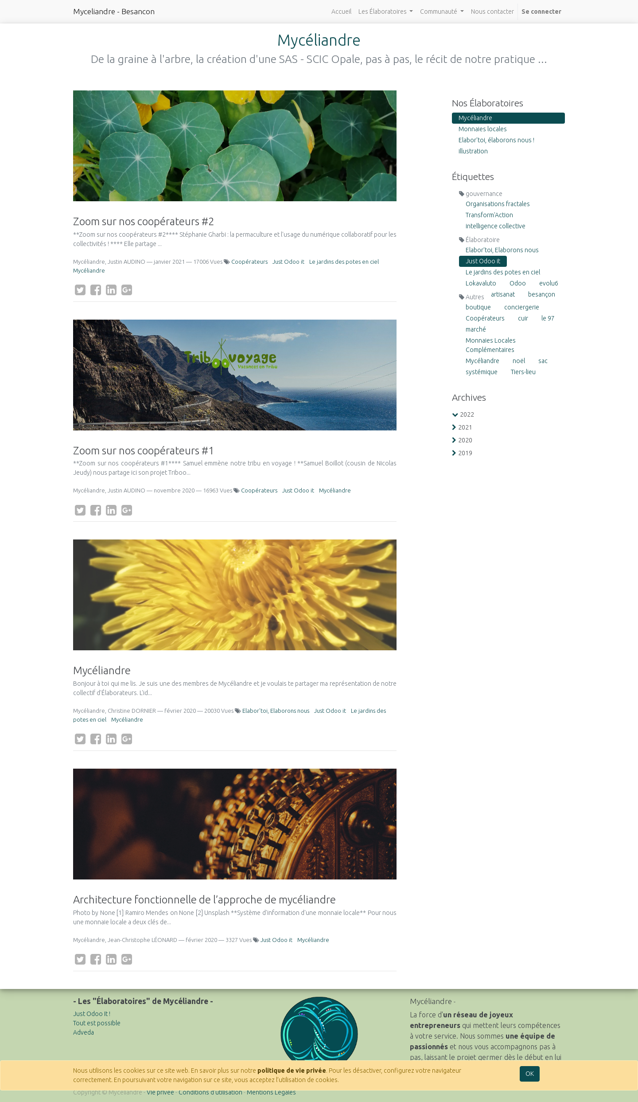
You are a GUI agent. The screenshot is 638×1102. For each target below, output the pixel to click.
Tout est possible (97, 1023)
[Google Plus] (126, 290)
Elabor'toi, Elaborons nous (275, 710)
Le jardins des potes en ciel (344, 261)
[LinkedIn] (111, 290)
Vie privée (160, 1092)
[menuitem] (341, 12)
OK (529, 1073)
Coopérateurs (249, 261)
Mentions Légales (271, 1092)
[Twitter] (80, 290)
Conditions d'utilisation (210, 1092)
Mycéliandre (89, 270)
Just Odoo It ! (91, 1013)
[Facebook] (95, 290)
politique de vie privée (291, 1070)
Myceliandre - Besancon (114, 11)
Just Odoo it (288, 261)
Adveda (83, 1032)
